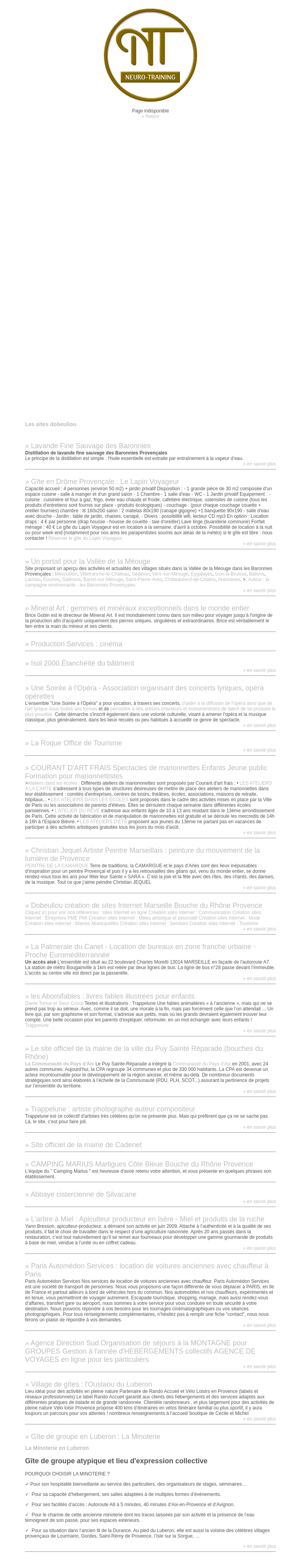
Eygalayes (201, 574)
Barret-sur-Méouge (103, 579)
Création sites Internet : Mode (229, 918)
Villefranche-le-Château (104, 574)
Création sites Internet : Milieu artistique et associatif (143, 918)
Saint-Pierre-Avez (143, 579)
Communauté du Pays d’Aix (202, 1064)
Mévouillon (66, 574)
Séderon (140, 574)
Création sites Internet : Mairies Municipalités (72, 923)
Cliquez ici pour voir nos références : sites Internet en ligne (86, 912)
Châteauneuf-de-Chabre (190, 579)
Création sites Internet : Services (154, 923)
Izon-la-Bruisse (231, 574)
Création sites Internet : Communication (190, 912)
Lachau (32, 579)
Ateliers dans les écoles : (54, 783)
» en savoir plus (259, 464)
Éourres (51, 579)
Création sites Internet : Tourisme (223, 923)
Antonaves (229, 579)
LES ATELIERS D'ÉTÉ (103, 821)
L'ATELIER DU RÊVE (77, 810)
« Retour (150, 116)
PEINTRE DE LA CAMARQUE (57, 865)
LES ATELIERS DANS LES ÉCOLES (89, 799)
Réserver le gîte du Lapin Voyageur (85, 538)
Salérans (71, 579)
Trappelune (37, 1025)
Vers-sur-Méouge (170, 574)
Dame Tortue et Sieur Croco (54, 1003)
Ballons (256, 574)
